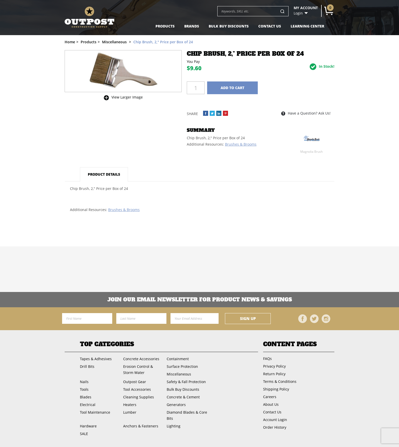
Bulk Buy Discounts (229, 26)
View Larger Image (127, 97)
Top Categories (107, 344)
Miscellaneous (179, 374)
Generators (176, 404)
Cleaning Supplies (138, 397)
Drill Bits (87, 366)
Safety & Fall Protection (186, 381)
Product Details (104, 174)
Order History (274, 427)
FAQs (267, 358)
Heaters (129, 404)
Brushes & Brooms (240, 144)
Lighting (173, 426)
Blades (85, 397)
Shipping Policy (276, 389)
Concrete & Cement (183, 397)
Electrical (87, 404)
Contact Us (269, 26)
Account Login (275, 419)
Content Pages (290, 344)
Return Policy (274, 373)
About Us (271, 404)
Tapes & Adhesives (96, 358)
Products (165, 26)
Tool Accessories (137, 389)
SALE (84, 433)
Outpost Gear (134, 381)
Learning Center (307, 26)
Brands (191, 26)
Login (298, 13)
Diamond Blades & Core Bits (187, 415)
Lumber (129, 412)
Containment (178, 358)
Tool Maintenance (95, 412)
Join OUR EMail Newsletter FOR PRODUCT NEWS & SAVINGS (199, 299)
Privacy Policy (274, 366)
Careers (269, 396)
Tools (84, 389)
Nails (84, 381)
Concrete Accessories (141, 358)
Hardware (88, 426)
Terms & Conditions (279, 381)
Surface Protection (182, 366)
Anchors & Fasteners (140, 426)
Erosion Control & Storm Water (138, 369)
